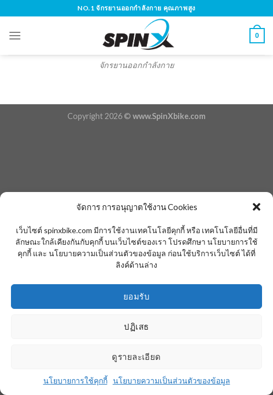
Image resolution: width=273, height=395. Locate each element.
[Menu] (14, 35)
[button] (256, 206)
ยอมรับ (136, 296)
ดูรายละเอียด (136, 357)
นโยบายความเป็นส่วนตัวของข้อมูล (171, 380)
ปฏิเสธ (136, 326)
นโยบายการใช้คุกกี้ (75, 380)
